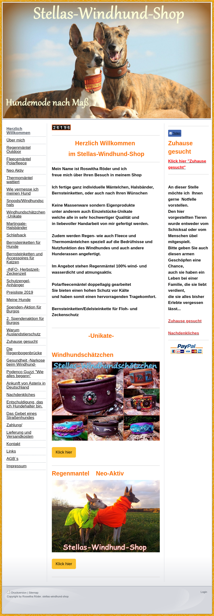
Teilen (174, 133)
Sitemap (33, 592)
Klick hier (64, 452)
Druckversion (17, 592)
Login (204, 591)
